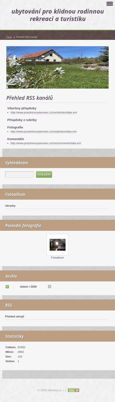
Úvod (9, 37)
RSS (71, 390)
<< (7, 286)
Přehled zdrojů (14, 316)
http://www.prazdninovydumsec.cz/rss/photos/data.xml (44, 131)
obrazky (10, 205)
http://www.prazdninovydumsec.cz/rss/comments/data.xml (46, 143)
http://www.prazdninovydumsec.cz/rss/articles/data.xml (44, 112)
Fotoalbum (57, 257)
